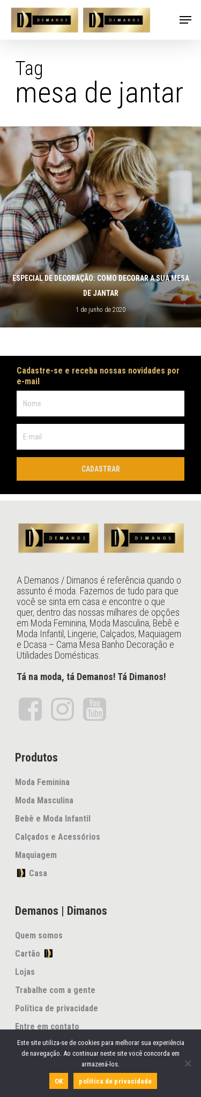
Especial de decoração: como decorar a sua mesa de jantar (100, 285)
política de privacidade (115, 1081)
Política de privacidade (56, 1008)
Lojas (25, 972)
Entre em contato (47, 1026)
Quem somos (39, 935)
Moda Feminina (42, 782)
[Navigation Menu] (185, 19)
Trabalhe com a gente (55, 990)
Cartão (34, 953)
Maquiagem (36, 855)
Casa (31, 873)
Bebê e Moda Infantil (53, 819)
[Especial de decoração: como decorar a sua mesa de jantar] (100, 226)
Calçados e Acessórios (57, 837)
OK (59, 1081)
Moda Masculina (44, 800)
